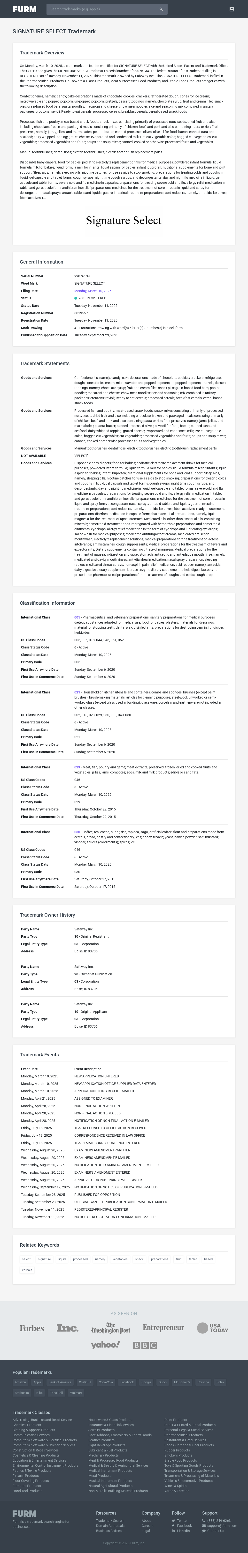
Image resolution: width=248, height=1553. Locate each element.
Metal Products (99, 1476)
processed (80, 1259)
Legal (146, 1531)
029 (77, 767)
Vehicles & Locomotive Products (188, 1481)
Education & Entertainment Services (39, 1460)
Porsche (203, 1382)
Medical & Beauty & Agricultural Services (118, 1465)
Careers (147, 1526)
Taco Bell (56, 1393)
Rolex (220, 1382)
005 (77, 617)
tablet (193, 1259)
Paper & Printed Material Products (190, 1425)
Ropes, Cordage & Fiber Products (189, 1445)
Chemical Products (27, 1425)
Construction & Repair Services (36, 1450)
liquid (62, 1259)
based (208, 1259)
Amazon (20, 1382)
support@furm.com (219, 1526)
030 (77, 832)
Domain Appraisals (110, 1526)
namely (100, 1259)
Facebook (127, 1382)
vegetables (120, 1259)
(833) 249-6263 (216, 1521)
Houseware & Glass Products (110, 1420)
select (26, 1259)
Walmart (76, 1393)
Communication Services (31, 1435)
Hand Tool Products (27, 1491)
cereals (27, 1270)
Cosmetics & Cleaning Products (36, 1455)
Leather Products (101, 1440)
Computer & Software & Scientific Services (44, 1445)
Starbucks (22, 1393)
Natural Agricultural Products (110, 1486)
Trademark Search (110, 1521)
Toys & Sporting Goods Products (188, 1465)
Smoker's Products (178, 1455)
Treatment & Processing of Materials (191, 1476)
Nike (39, 1393)
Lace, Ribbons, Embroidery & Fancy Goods (120, 1435)
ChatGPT (85, 1382)
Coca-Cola (106, 1382)
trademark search (40, 1522)
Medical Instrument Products (110, 1470)
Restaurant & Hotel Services (185, 1440)
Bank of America (60, 1382)
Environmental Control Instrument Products (45, 1465)
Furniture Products (27, 1486)
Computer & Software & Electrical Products (45, 1440)
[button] (232, 9)
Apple (37, 1382)
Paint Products (175, 1420)
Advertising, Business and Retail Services (43, 1420)
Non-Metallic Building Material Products (118, 1491)
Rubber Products (177, 1450)
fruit (178, 1259)
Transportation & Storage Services (190, 1470)
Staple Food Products (180, 1460)
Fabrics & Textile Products (32, 1470)
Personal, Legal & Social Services (188, 1430)
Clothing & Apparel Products (34, 1430)
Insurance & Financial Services (111, 1425)
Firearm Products (26, 1476)
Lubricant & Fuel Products (107, 1450)
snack (139, 1259)
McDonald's (182, 1382)
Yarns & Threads (176, 1491)
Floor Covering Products (31, 1481)
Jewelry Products (101, 1430)
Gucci (163, 1382)
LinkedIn (181, 1531)
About (146, 1521)
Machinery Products (103, 1455)
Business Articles (109, 1531)
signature (44, 1259)
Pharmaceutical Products (183, 1435)
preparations (159, 1259)
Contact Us (213, 1531)
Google (146, 1382)
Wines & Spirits (175, 1486)
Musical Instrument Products (110, 1481)
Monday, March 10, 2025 (92, 291)
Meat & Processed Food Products (113, 1460)
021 (77, 692)
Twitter (180, 1521)
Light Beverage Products (106, 1445)
